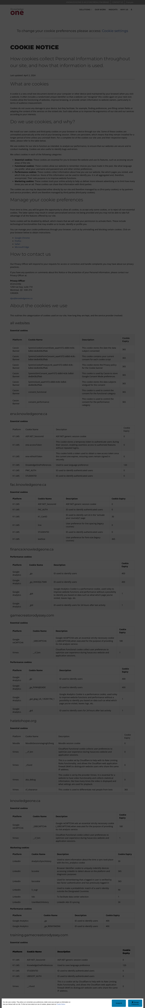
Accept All (119, 1003)
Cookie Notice (61, 1004)
